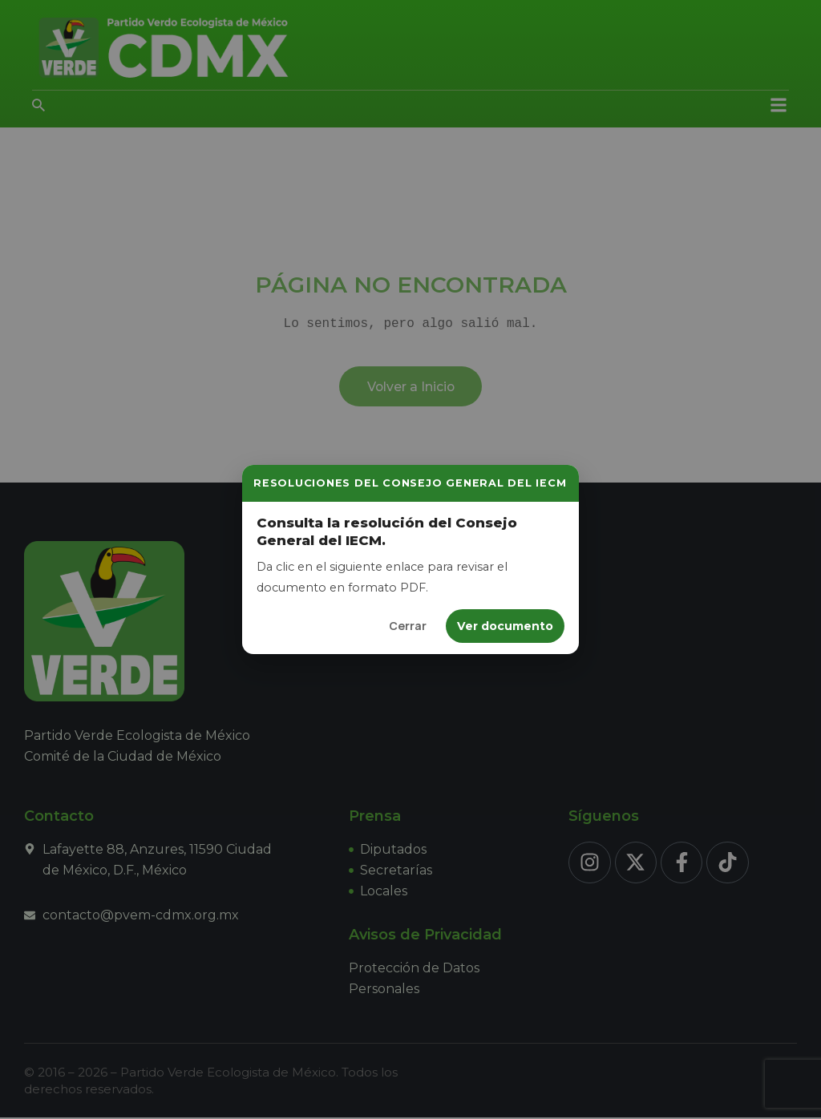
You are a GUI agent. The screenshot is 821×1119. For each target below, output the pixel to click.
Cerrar (408, 625)
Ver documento (505, 626)
